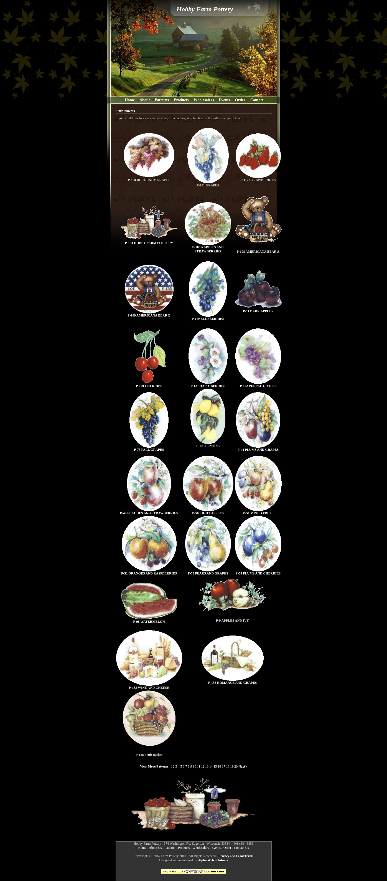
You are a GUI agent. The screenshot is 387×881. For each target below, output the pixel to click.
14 (211, 766)
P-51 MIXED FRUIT (258, 511)
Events (224, 100)
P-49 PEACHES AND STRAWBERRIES (149, 511)
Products (181, 100)
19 (231, 766)
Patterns (162, 100)
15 (215, 766)
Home (129, 100)
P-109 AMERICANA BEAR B (149, 313)
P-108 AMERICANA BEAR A (258, 252)
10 (194, 766)
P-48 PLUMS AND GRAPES (258, 448)
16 (219, 766)
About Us (155, 848)
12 (202, 766)
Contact (256, 100)
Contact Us (241, 848)
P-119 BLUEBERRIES (208, 317)
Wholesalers (203, 100)
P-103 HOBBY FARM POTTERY (149, 241)
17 (223, 766)
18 (227, 766)
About (144, 100)
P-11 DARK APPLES (258, 309)
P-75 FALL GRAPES (149, 448)
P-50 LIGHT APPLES (208, 511)
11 (198, 766)
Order (238, 100)
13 (206, 766)
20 (236, 766)
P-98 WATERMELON (149, 620)
